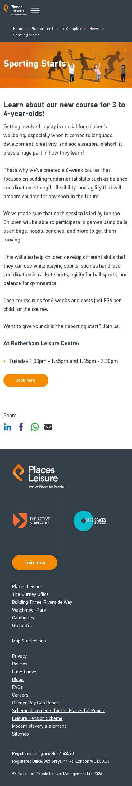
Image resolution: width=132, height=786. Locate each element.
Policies (20, 664)
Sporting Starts (26, 35)
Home (18, 28)
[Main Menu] (35, 11)
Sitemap (20, 734)
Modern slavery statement (39, 726)
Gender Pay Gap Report (36, 703)
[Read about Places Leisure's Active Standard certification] (36, 521)
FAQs (17, 687)
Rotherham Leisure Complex (56, 28)
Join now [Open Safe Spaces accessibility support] (34, 562)
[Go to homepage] (15, 11)
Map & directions (29, 641)
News (94, 28)
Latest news (25, 671)
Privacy (19, 656)
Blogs (18, 679)
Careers (20, 695)
